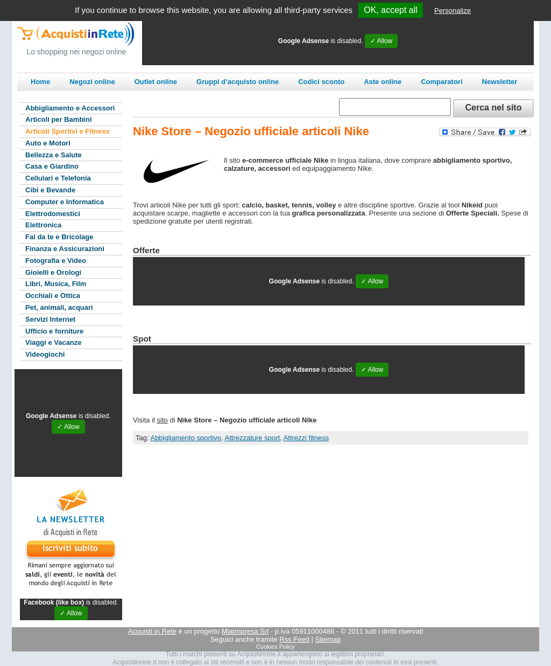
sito (162, 420)
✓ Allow (381, 41)
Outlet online (156, 82)
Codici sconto (321, 82)
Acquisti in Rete (152, 631)
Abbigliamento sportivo (185, 438)
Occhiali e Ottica (52, 296)
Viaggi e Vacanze (53, 342)
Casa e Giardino (52, 166)
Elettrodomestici (52, 214)
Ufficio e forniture (54, 331)
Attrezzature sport (252, 438)
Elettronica (43, 225)
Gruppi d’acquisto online (237, 82)
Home (40, 82)
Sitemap (328, 639)
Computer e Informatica (64, 202)
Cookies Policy (275, 646)
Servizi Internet (50, 319)
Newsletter (500, 82)
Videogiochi (45, 354)
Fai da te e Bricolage (59, 237)
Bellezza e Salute (53, 155)
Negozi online (92, 82)
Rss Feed (294, 639)
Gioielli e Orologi (53, 272)
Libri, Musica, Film (55, 284)
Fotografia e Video (55, 260)
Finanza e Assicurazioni (64, 249)
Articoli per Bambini (58, 119)
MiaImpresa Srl (245, 631)
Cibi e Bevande (50, 190)
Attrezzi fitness (306, 438)
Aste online (382, 82)
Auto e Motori (47, 143)
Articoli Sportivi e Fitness (67, 131)
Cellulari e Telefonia (58, 178)
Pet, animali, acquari (59, 307)
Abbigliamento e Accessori (70, 108)
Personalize (452, 10)
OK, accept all (391, 10)
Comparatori (441, 82)
